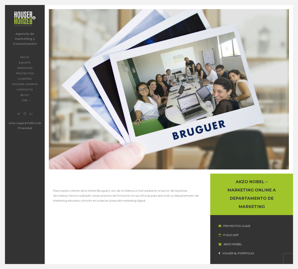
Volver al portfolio (236, 253)
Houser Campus (25, 84)
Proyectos (25, 73)
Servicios (24, 67)
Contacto (25, 89)
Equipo (25, 62)
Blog (25, 94)
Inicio (24, 57)
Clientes (25, 78)
